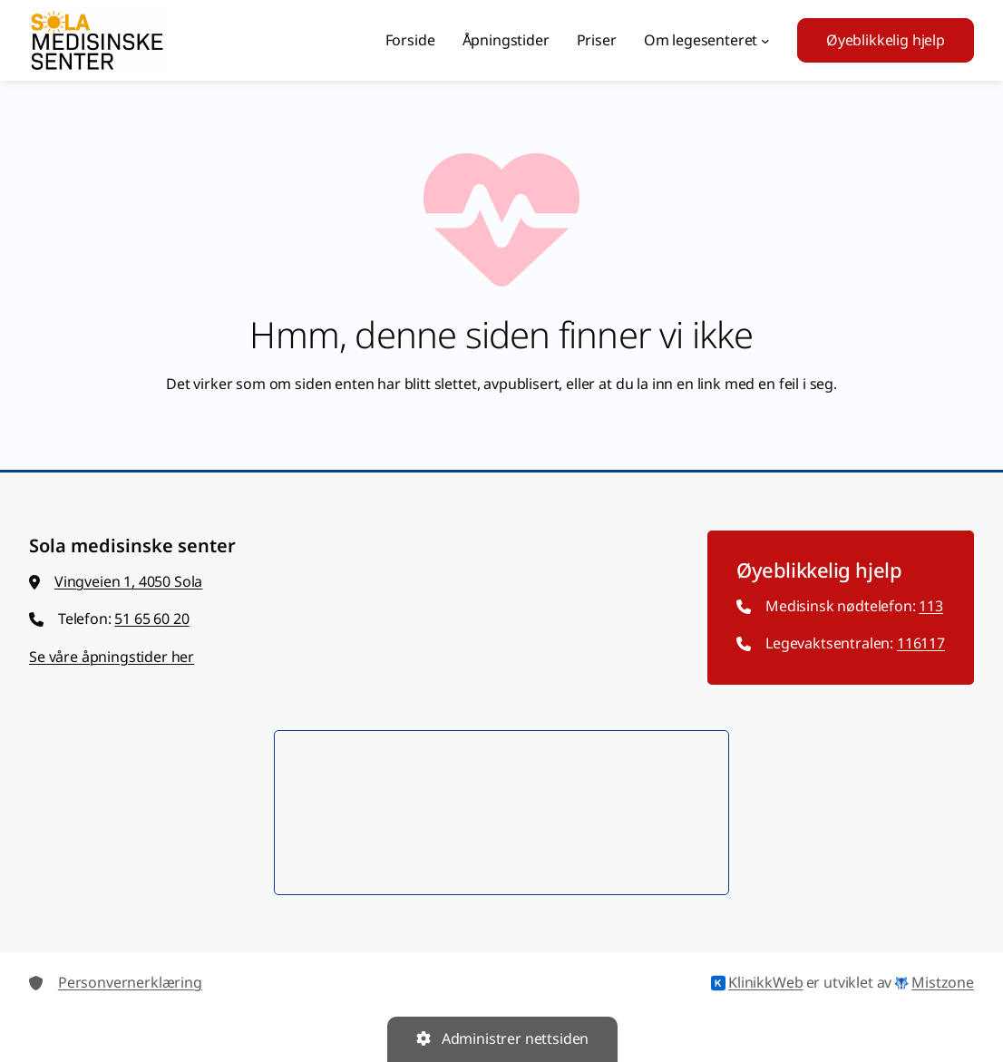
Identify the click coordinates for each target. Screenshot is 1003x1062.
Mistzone (934, 983)
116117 (921, 643)
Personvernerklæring (130, 982)
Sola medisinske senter (132, 545)
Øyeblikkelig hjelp (885, 40)
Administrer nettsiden (502, 1038)
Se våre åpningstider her (111, 657)
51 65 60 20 (151, 618)
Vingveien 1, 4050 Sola (128, 581)
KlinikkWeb (757, 983)
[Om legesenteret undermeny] (765, 40)
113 (931, 606)
